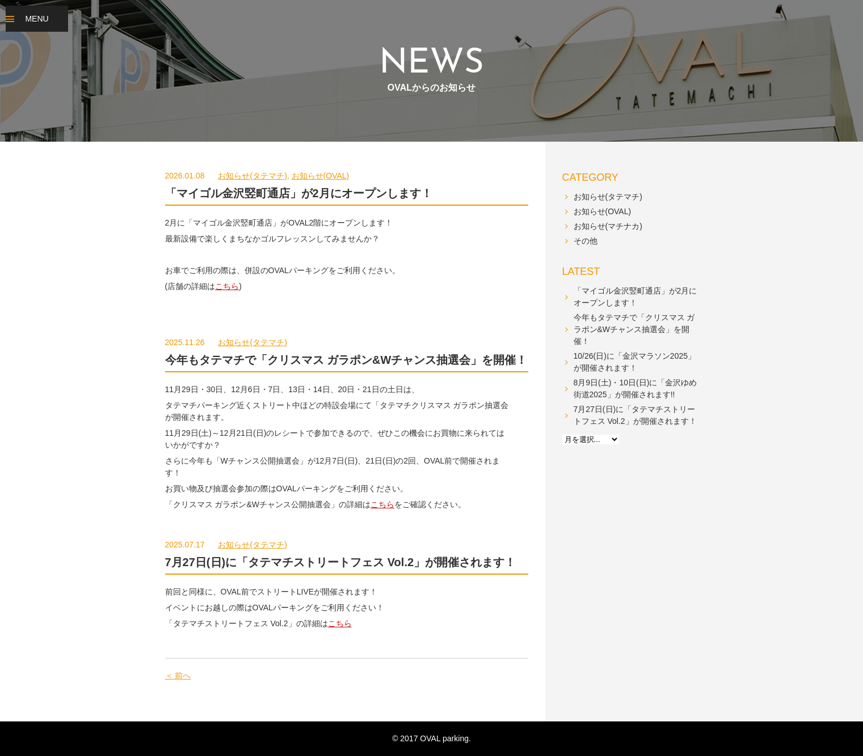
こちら (227, 286)
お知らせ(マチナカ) (608, 226)
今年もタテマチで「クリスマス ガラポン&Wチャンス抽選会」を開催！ (346, 360)
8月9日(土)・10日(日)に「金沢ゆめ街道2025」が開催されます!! (635, 388)
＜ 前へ (178, 675)
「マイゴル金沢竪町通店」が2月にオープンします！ (298, 193)
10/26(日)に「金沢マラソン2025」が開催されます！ (635, 361)
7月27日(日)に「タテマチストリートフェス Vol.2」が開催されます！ (340, 562)
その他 (585, 240)
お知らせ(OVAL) (321, 175)
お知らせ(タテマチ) (252, 175)
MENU (36, 18)
